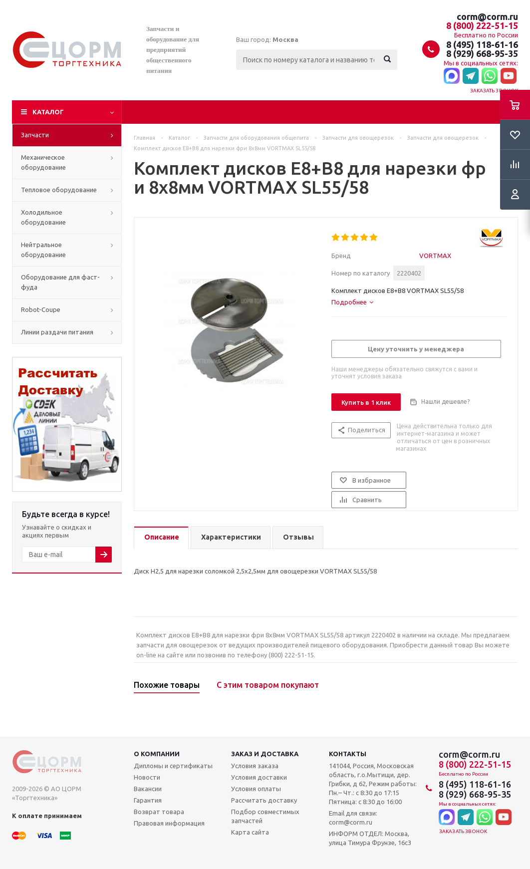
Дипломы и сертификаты (173, 765)
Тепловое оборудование (59, 189)
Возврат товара (159, 811)
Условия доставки (259, 777)
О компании (157, 753)
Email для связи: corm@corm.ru (353, 818)
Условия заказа (254, 765)
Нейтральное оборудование (43, 249)
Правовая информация (169, 823)
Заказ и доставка (264, 753)
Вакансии (148, 788)
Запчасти (35, 134)
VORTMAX (435, 255)
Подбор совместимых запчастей (265, 816)
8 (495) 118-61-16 (482, 44)
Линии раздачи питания (57, 331)
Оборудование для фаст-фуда (60, 282)
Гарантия (148, 800)
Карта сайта (250, 832)
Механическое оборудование (43, 162)
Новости (147, 777)
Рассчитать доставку (264, 800)
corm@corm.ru (487, 16)
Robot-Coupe (40, 309)
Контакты (347, 753)
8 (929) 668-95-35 (482, 53)
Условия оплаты (256, 788)
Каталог (48, 111)
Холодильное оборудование (43, 217)
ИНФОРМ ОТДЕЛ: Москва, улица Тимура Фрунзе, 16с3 (370, 838)
